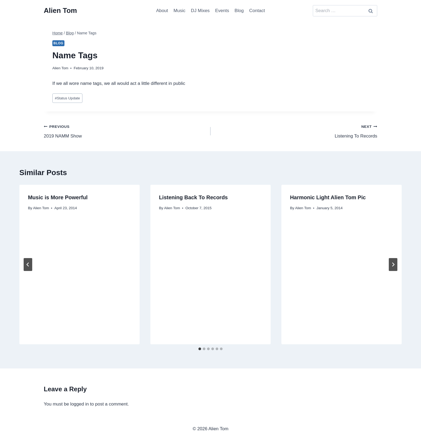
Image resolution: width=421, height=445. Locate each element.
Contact (257, 10)
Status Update (67, 98)
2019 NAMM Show (125, 131)
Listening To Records (296, 131)
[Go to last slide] (28, 264)
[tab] (199, 349)
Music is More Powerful (58, 197)
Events (222, 10)
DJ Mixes (200, 10)
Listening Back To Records (193, 197)
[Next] (393, 264)
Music (179, 10)
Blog (239, 10)
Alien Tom (60, 68)
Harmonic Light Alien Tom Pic (328, 197)
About (162, 10)
